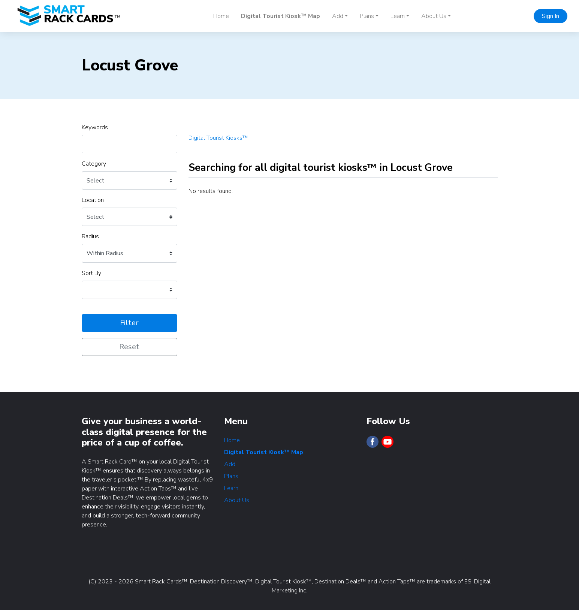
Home (221, 16)
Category (94, 164)
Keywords (95, 127)
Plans (231, 476)
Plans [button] (367, 16)
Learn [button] (397, 16)
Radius (90, 236)
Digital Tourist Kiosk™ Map (280, 16)
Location (93, 200)
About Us (236, 500)
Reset (129, 347)
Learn (231, 488)
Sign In (550, 16)
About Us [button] (433, 16)
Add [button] (337, 16)
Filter (129, 323)
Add (229, 464)
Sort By (91, 273)
